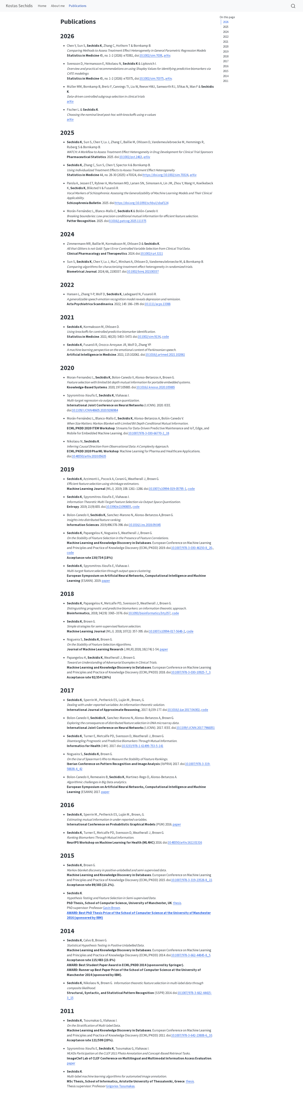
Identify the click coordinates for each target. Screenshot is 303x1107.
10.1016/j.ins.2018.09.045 (145, 525)
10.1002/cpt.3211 (151, 253)
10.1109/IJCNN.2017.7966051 (195, 728)
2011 (225, 81)
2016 (225, 66)
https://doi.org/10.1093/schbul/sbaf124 (141, 203)
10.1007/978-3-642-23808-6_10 (191, 1035)
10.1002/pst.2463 (130, 157)
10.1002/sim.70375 (152, 78)
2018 (225, 56)
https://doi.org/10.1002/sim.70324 (165, 175)
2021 (225, 41)
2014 (225, 76)
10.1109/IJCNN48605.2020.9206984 (95, 410)
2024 (225, 32)
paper (106, 581)
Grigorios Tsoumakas (120, 1086)
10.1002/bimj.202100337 (143, 271)
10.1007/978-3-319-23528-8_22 (191, 880)
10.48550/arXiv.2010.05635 (89, 456)
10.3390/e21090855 (118, 507)
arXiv (167, 55)
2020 (225, 46)
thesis (177, 903)
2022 (225, 36)
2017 (225, 61)
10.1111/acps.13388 (157, 304)
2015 (225, 71)
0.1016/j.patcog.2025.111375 (127, 221)
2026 (225, 22)
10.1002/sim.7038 (151, 55)
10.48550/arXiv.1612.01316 (185, 842)
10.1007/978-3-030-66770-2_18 (148, 433)
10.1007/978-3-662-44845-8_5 (190, 955)
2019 (225, 51)
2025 (225, 27)
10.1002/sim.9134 (149, 336)
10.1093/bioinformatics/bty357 (149, 613)
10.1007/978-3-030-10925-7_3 (190, 672)
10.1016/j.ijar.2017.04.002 (184, 710)
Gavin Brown (111, 908)
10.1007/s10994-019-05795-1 (167, 489)
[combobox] (293, 6)
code (165, 336)
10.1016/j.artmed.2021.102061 (165, 354)
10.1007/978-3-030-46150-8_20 (191, 548)
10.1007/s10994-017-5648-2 (167, 631)
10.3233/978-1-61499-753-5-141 (142, 746)
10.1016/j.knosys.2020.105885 (155, 387)
